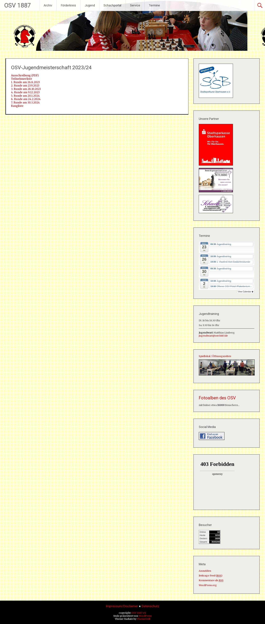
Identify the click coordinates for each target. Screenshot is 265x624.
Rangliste (17, 105)
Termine (154, 5)
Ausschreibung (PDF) (25, 75)
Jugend (90, 5)
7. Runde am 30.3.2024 (25, 102)
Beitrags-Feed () (210, 575)
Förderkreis (68, 5)
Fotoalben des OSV (217, 397)
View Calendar (245, 292)
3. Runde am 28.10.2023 (26, 89)
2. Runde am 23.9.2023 (25, 85)
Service (135, 5)
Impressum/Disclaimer (122, 606)
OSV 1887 (17, 5)
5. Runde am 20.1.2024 (25, 95)
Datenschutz (150, 606)
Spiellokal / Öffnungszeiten (215, 356)
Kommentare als (211, 580)
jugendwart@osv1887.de (213, 335)
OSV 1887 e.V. (138, 612)
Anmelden (205, 570)
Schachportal (112, 5)
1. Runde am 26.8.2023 (25, 82)
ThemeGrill (143, 618)
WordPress (145, 615)
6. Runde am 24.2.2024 (25, 99)
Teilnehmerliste (21, 78)
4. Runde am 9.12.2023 (25, 92)
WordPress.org (208, 585)
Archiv (48, 5)
